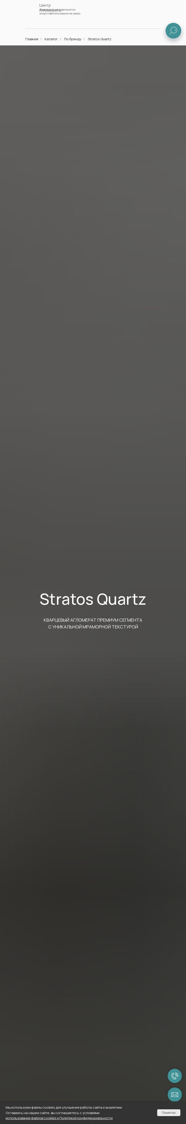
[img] (159, 10)
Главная (31, 39)
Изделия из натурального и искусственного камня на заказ (59, 11)
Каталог (51, 39)
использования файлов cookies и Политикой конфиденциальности (59, 1118)
